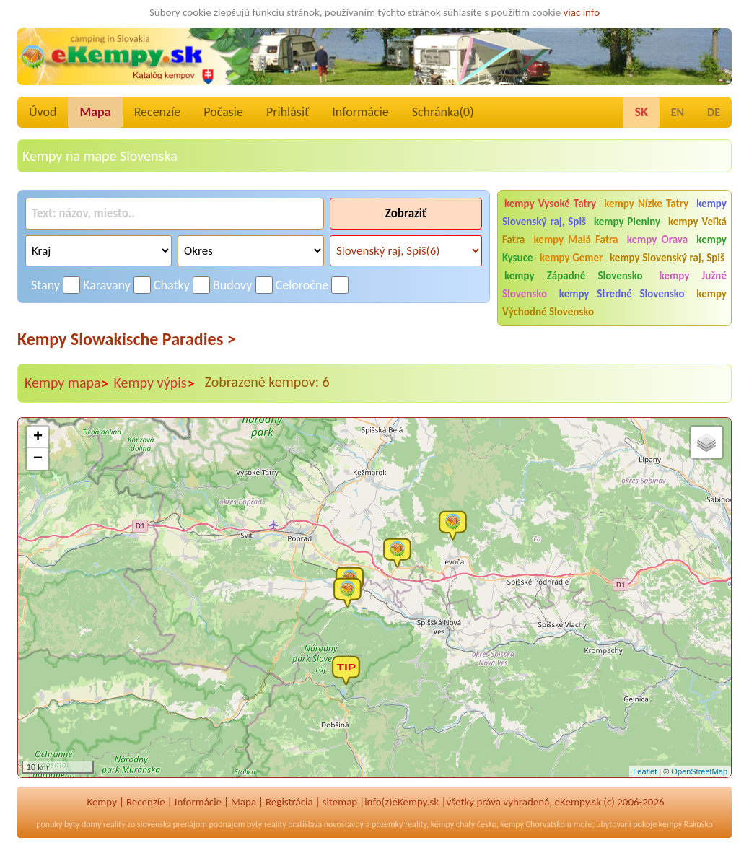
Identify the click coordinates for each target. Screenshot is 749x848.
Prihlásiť (287, 112)
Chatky (172, 285)
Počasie (223, 112)
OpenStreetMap (699, 771)
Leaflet (645, 771)
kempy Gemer (571, 257)
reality (114, 824)
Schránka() (443, 112)
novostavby (344, 824)
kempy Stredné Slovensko (622, 293)
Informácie (360, 112)
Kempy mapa (67, 383)
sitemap (340, 801)
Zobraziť (405, 213)
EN (677, 112)
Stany (45, 285)
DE (713, 112)
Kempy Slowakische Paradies (126, 338)
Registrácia (289, 801)
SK (640, 112)
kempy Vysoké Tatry (550, 203)
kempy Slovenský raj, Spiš (667, 257)
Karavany (107, 285)
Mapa (94, 112)
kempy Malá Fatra (576, 239)
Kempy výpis (155, 383)
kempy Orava (657, 239)
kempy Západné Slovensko (573, 275)
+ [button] (38, 437)
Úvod (42, 112)
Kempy (102, 801)
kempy (442, 824)
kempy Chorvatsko (533, 824)
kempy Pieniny (627, 221)
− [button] (38, 459)
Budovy (233, 285)
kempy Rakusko (686, 824)
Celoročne (302, 285)
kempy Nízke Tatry (646, 203)
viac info (582, 12)
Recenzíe (157, 112)
